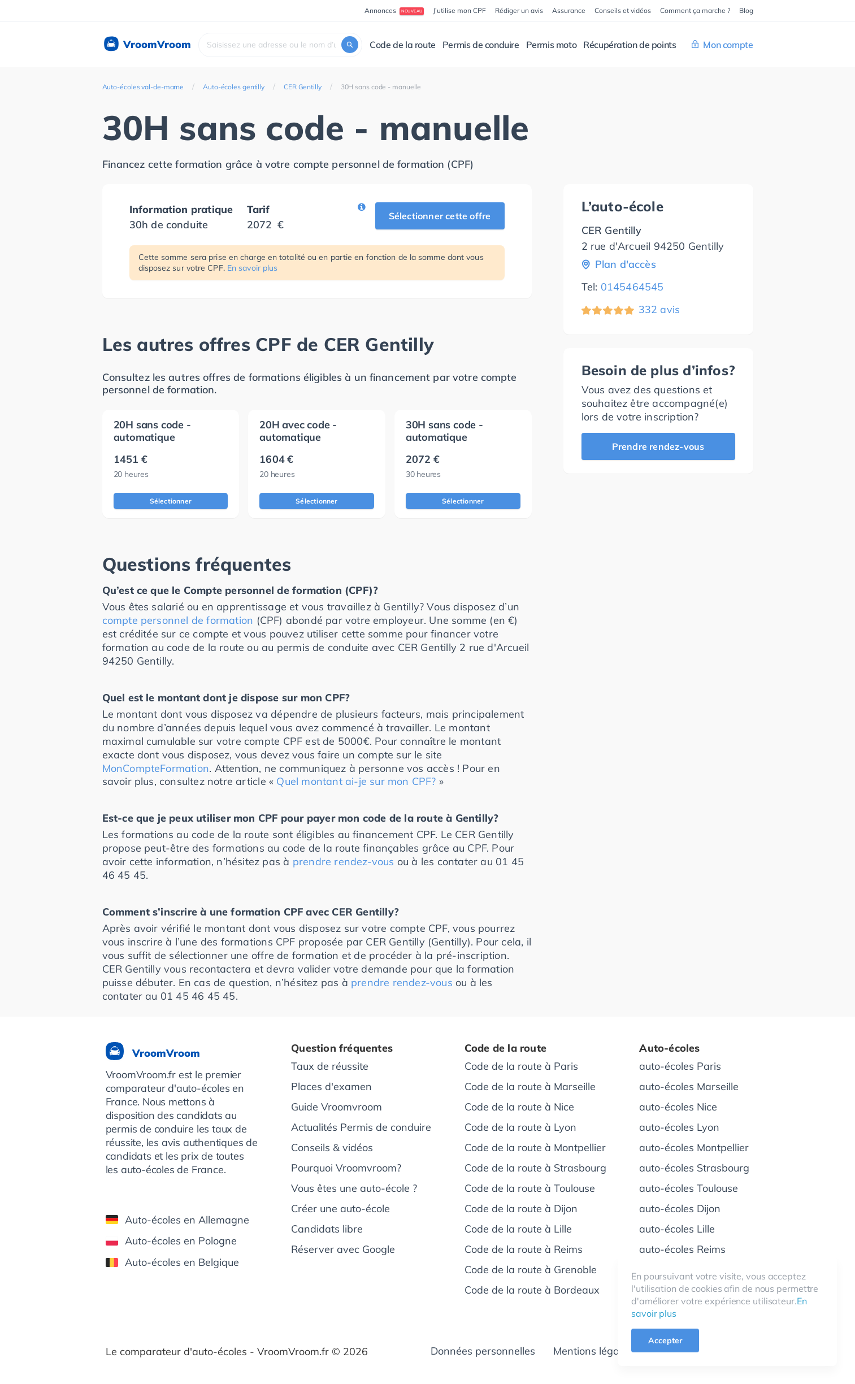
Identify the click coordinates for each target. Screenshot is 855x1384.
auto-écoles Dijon (680, 1208)
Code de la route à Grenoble (531, 1269)
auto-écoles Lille (677, 1228)
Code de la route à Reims (524, 1249)
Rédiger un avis (519, 10)
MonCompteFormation (156, 768)
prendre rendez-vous (343, 861)
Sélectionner (171, 501)
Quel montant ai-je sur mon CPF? (356, 781)
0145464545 (632, 286)
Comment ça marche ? (695, 10)
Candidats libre (327, 1228)
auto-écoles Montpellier (694, 1147)
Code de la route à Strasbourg (535, 1167)
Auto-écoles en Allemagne (177, 1219)
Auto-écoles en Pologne (171, 1240)
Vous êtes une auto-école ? (354, 1188)
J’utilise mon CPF (459, 10)
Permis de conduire (480, 44)
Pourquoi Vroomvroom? (346, 1167)
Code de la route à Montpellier (535, 1147)
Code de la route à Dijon (521, 1208)
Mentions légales (592, 1350)
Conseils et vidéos (622, 10)
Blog (746, 10)
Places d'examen (331, 1086)
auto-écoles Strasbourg (694, 1167)
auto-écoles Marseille (689, 1086)
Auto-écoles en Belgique (172, 1262)
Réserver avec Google (343, 1249)
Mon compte (722, 44)
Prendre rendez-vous (658, 446)
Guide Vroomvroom (336, 1106)
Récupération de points (629, 44)
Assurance (568, 10)
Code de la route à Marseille (530, 1086)
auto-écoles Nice (678, 1106)
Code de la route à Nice (519, 1106)
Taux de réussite (329, 1066)
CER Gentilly (303, 87)
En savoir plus (252, 268)
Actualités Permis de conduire (361, 1127)
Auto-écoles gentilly (233, 87)
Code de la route (403, 44)
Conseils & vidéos (332, 1147)
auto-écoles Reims (682, 1249)
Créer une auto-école (340, 1208)
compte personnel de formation (178, 620)
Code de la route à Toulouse (530, 1188)
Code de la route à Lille (518, 1228)
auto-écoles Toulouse (688, 1188)
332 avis (659, 309)
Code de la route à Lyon (520, 1127)
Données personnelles (483, 1350)
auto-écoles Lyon (679, 1127)
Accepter (665, 1340)
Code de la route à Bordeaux (532, 1289)
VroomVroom (146, 45)
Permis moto (551, 44)
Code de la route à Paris (521, 1066)
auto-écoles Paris (680, 1066)
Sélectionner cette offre (440, 216)
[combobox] (280, 45)
